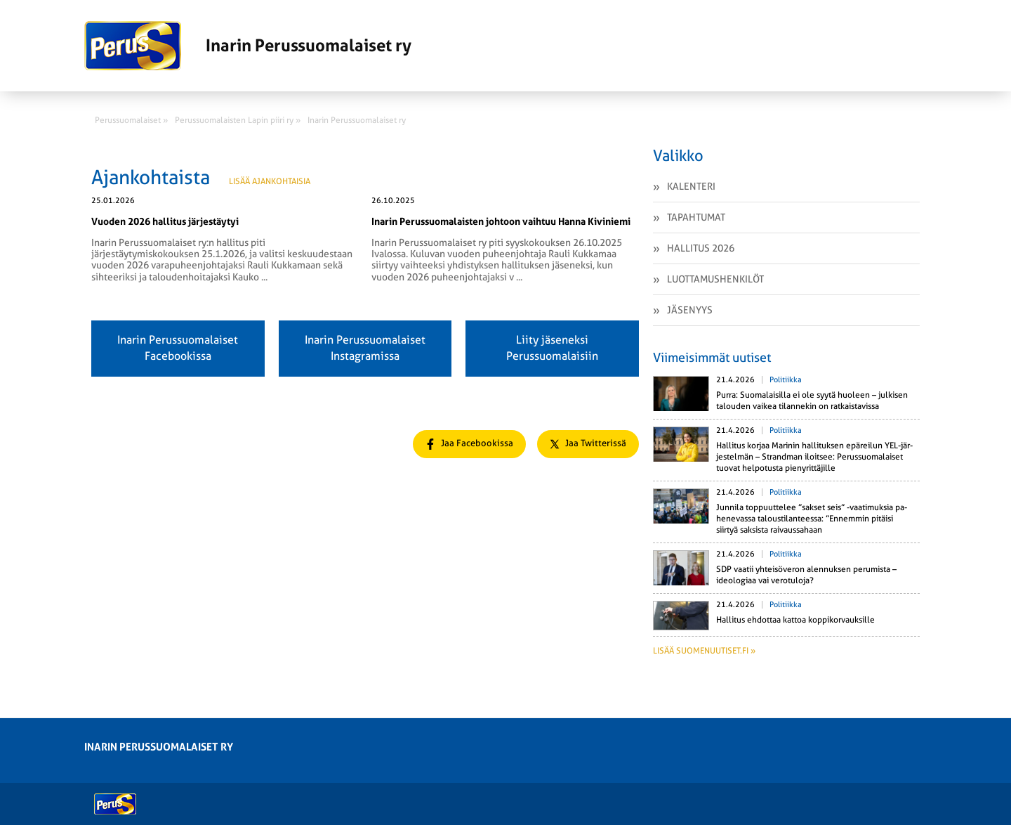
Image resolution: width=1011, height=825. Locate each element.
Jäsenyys (690, 310)
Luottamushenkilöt (715, 279)
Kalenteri (691, 186)
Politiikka (785, 380)
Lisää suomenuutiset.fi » (704, 651)
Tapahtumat (696, 217)
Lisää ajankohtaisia (269, 181)
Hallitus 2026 (700, 248)
